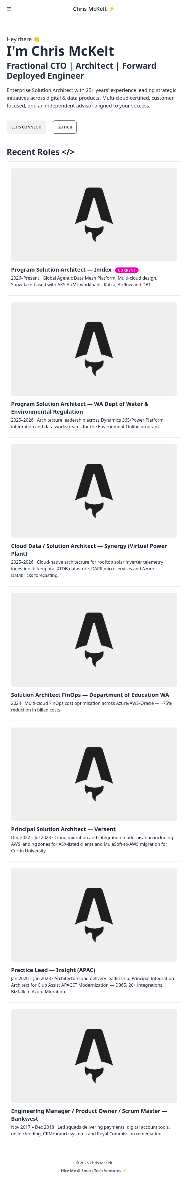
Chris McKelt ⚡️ (94, 8)
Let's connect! (26, 127)
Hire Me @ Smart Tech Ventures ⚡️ (94, 1170)
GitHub (64, 127)
